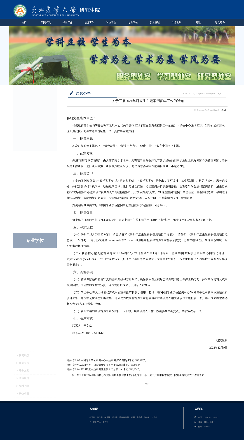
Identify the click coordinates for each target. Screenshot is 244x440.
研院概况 (46, 22)
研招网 (168, 417)
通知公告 (22, 104)
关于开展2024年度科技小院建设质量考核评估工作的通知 (108, 376)
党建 (198, 22)
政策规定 (22, 119)
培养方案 (22, 111)
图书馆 (159, 422)
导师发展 (176, 22)
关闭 (147, 384)
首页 (23, 22)
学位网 (153, 417)
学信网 (161, 417)
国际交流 (151, 422)
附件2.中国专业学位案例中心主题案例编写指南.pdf (102, 361)
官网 (187, 417)
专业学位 (133, 22)
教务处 (201, 417)
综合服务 (220, 22)
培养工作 (89, 22)
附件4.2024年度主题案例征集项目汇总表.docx (99, 370)
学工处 (193, 417)
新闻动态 (22, 96)
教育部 (146, 417)
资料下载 (22, 126)
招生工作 (68, 22)
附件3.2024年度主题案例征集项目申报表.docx (99, 365)
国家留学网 (178, 417)
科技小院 (22, 134)
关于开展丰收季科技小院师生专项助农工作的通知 (176, 376)
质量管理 (155, 22)
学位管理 (111, 22)
